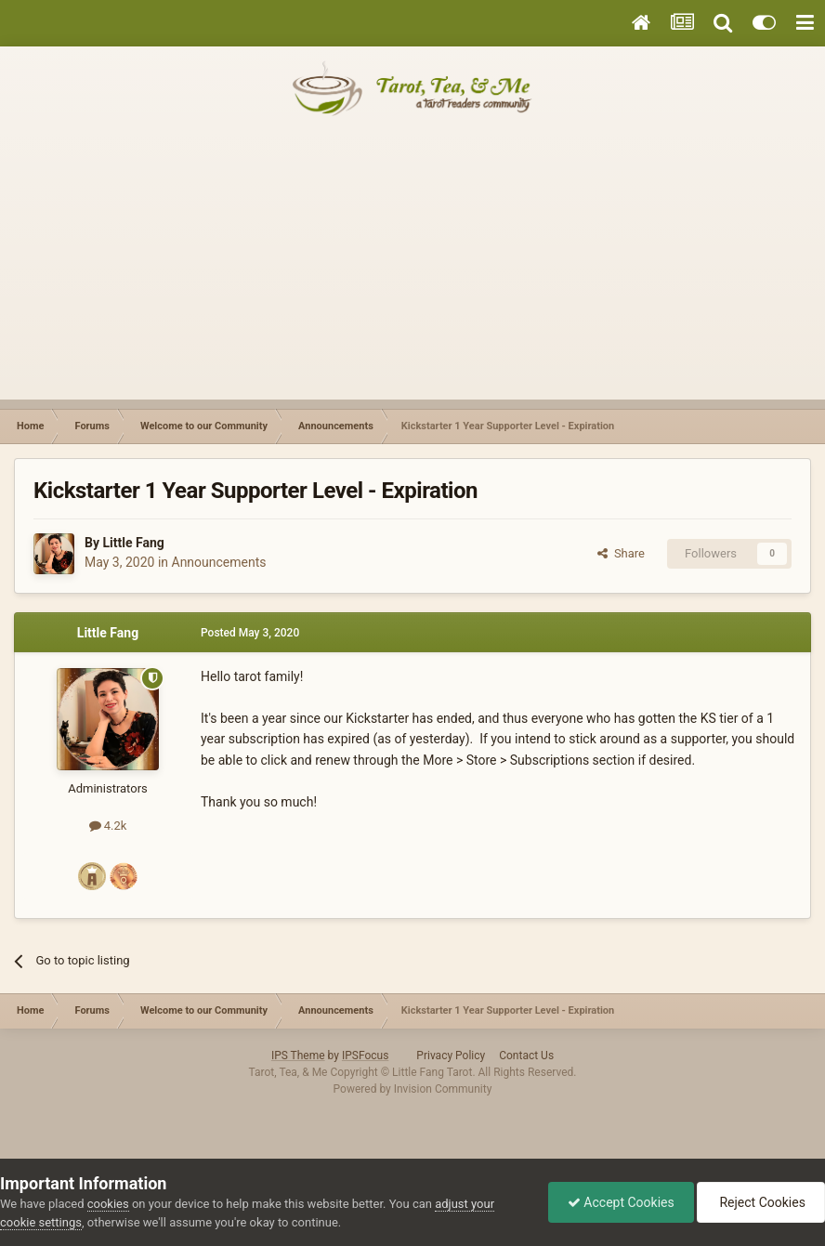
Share (621, 553)
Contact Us (526, 1055)
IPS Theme (298, 1055)
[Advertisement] (412, 269)
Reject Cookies (760, 1202)
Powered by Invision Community (413, 1088)
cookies (108, 1204)
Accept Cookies (621, 1202)
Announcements (219, 562)
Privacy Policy (450, 1055)
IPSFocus (365, 1055)
